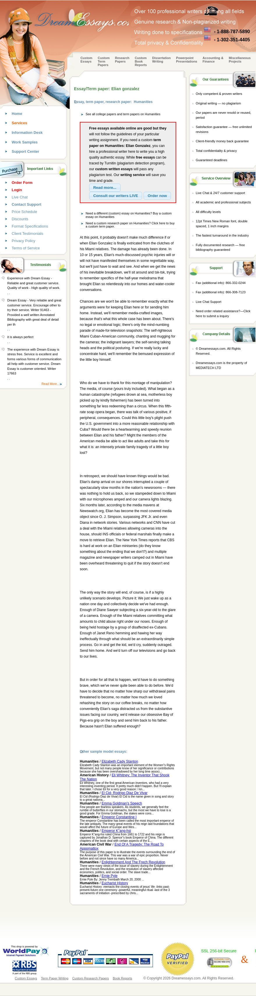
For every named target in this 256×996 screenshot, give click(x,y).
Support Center (25, 151)
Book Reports (122, 978)
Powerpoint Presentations (186, 59)
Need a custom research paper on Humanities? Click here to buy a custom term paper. (130, 224)
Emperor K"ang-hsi (116, 831)
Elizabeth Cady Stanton (120, 761)
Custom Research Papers (90, 978)
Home (17, 113)
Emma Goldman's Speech (122, 803)
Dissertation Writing (161, 59)
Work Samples (25, 142)
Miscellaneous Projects (239, 59)
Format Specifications (30, 226)
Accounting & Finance (213, 59)
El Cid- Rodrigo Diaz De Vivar (125, 793)
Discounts (20, 219)
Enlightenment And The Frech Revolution (133, 862)
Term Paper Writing (54, 978)
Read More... (50, 384)
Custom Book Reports (141, 61)
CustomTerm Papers (104, 61)
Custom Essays (86, 59)
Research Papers (122, 59)
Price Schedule (24, 212)
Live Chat (20, 197)
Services (19, 123)
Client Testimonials (27, 233)
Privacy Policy (23, 241)
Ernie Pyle (110, 876)
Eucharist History (115, 883)
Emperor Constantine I (119, 817)
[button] (105, 188)
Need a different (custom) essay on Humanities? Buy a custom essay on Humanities (129, 215)
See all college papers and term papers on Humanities (123, 114)
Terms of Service (26, 248)
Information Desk (27, 132)
